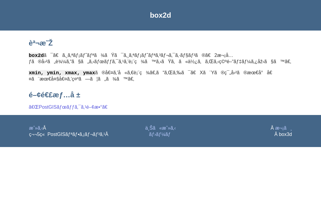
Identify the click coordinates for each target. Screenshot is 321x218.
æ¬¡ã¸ (283, 129)
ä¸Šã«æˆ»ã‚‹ (160, 129)
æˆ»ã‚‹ (36, 129)
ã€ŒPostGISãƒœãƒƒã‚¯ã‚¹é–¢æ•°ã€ (70, 108)
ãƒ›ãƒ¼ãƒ (160, 135)
